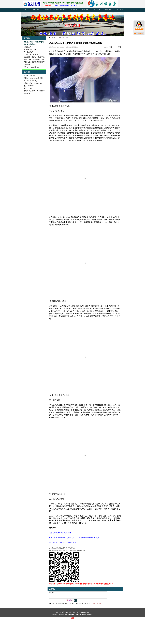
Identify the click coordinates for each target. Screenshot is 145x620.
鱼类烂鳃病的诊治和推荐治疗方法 (64, 548)
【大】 (119, 47)
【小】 (110, 47)
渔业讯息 (36, 9)
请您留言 (120, 9)
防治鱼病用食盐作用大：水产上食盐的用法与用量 (69, 550)
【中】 (115, 47)
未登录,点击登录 (98, 604)
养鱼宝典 (61, 37)
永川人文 (97, 9)
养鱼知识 (48, 9)
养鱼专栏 (74, 9)
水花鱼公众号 (61, 9)
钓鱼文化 (85, 9)
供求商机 (108, 9)
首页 (26, 9)
